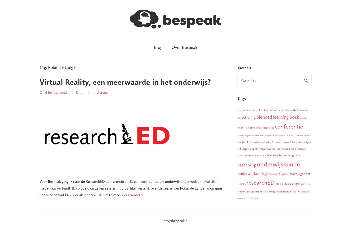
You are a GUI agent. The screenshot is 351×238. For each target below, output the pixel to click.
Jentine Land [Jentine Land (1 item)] (283, 148)
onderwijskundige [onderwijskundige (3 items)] (253, 173)
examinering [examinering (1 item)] (265, 142)
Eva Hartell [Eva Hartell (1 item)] (252, 142)
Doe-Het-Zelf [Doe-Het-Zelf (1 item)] (292, 135)
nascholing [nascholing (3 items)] (247, 165)
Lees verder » (132, 195)
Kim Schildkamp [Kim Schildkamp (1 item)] (299, 148)
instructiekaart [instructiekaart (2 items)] (248, 148)
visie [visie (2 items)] (293, 191)
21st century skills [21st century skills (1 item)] (246, 110)
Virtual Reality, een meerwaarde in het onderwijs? (125, 82)
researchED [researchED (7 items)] (260, 182)
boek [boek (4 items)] (294, 117)
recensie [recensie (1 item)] (242, 183)
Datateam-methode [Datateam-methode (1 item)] (274, 135)
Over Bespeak (184, 47)
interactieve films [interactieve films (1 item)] (267, 148)
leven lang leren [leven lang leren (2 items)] (290, 155)
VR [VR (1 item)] (298, 191)
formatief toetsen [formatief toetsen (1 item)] (280, 142)
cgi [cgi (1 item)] (247, 127)
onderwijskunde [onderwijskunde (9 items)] (278, 164)
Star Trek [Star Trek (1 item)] (305, 183)
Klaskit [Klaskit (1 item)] (241, 155)
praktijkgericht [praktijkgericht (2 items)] (299, 174)
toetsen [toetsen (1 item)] (241, 191)
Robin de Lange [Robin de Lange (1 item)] (283, 183)
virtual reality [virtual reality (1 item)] (282, 191)
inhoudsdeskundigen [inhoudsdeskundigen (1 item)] (300, 142)
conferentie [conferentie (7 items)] (289, 126)
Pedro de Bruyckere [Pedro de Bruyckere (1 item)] (279, 174)
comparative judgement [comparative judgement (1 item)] (262, 127)
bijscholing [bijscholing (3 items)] (247, 117)
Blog (158, 47)
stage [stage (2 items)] (296, 183)
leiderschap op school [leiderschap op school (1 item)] (255, 155)
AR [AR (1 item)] (275, 110)
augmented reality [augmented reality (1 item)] (287, 110)
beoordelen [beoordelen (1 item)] (302, 110)
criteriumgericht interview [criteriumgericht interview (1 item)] (250, 135)
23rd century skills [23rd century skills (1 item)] (264, 110)
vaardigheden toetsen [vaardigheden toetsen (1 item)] (257, 191)
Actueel (103, 92)
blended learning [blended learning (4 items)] (273, 117)
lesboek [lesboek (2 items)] (272, 155)
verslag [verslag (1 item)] (272, 191)
